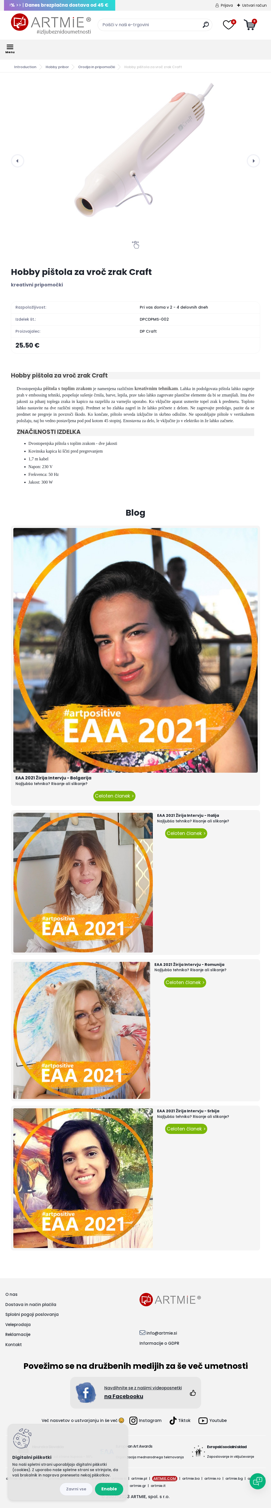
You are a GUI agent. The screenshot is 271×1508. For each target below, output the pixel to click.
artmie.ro (212, 1478)
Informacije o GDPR (159, 1343)
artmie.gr (138, 1485)
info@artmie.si (161, 1333)
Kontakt (13, 1344)
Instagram (145, 1421)
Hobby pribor (57, 66)
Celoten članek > (114, 796)
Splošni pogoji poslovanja (32, 1314)
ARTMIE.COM (164, 1478)
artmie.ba (191, 1478)
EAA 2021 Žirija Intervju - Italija (188, 815)
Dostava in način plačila (30, 1304)
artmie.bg (234, 1478)
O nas (11, 1294)
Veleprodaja (18, 1324)
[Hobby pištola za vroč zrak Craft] (135, 161)
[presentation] (17, 161)
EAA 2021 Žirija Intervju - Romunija (189, 964)
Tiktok (180, 1421)
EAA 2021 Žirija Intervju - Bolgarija (53, 778)
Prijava (227, 5)
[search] (206, 27)
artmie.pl (139, 1478)
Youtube (212, 1420)
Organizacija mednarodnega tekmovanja (150, 1457)
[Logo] (51, 24)
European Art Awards (134, 1446)
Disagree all (76, 1489)
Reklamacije (17, 1334)
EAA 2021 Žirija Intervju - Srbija (188, 1111)
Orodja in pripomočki (96, 66)
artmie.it (158, 1485)
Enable (109, 1489)
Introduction (25, 66)
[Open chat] (258, 1481)
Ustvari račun (254, 5)
